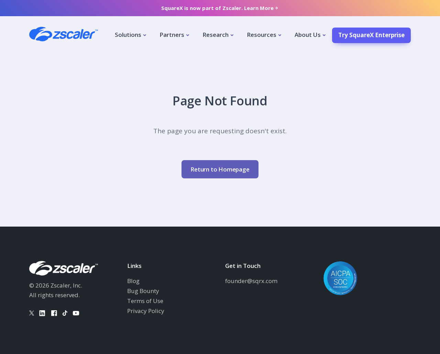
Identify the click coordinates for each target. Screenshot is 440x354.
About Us (308, 35)
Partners (172, 35)
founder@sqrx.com (251, 281)
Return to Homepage (219, 169)
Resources (261, 35)
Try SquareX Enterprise (371, 35)
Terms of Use (145, 301)
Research (215, 35)
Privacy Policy (145, 311)
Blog (133, 281)
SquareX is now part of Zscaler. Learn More (220, 8)
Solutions (128, 35)
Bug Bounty (143, 291)
